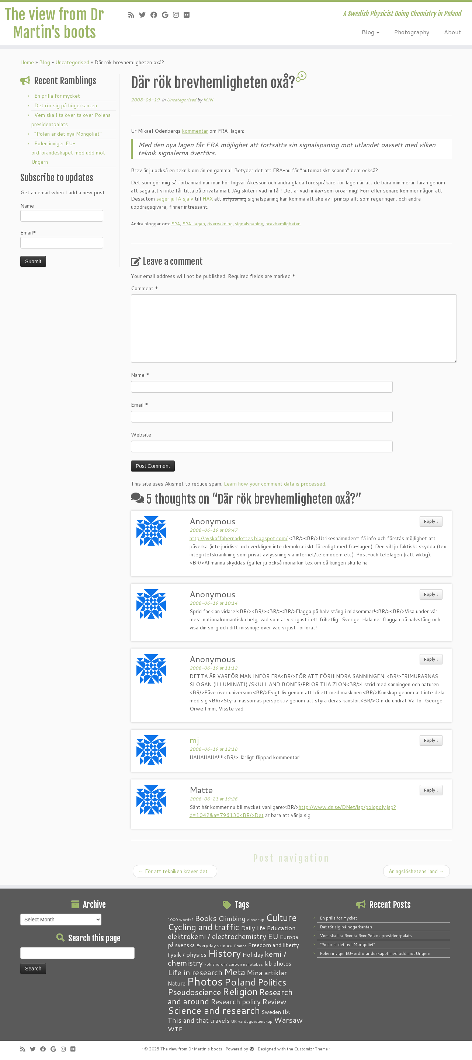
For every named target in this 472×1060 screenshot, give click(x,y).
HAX (207, 198)
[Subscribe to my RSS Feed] (133, 15)
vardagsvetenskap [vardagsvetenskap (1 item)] (255, 1021)
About (452, 32)
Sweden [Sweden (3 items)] (271, 1012)
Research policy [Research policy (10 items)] (236, 1002)
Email (139, 405)
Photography (411, 32)
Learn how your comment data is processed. (275, 483)
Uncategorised (72, 62)
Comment (144, 288)
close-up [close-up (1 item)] (255, 919)
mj (194, 740)
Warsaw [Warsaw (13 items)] (288, 1020)
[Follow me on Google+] (167, 15)
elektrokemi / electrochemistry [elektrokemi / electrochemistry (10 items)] (217, 936)
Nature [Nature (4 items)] (176, 983)
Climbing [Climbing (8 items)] (232, 918)
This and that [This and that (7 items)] (188, 1020)
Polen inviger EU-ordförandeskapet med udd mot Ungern (68, 153)
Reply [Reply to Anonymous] (431, 521)
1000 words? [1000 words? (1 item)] (180, 919)
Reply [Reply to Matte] (431, 790)
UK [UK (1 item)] (234, 1021)
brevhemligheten (283, 223)
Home (27, 62)
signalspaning (249, 223)
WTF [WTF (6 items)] (175, 1028)
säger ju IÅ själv (174, 198)
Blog (370, 32)
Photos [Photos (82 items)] (205, 981)
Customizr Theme (311, 1049)
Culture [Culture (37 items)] (281, 917)
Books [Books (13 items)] (206, 918)
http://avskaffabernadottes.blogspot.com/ (239, 538)
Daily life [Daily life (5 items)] (253, 928)
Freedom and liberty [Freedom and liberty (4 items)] (273, 945)
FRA (175, 223)
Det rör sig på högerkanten (65, 105)
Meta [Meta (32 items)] (234, 971)
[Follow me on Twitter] (144, 15)
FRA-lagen (193, 223)
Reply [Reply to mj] (431, 740)
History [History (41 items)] (224, 953)
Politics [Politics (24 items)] (272, 982)
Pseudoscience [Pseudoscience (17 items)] (194, 992)
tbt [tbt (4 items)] (286, 1012)
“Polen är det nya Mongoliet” (68, 134)
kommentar (195, 131)
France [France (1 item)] (240, 945)
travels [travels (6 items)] (220, 1020)
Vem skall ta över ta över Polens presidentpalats (366, 936)
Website (141, 434)
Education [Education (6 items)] (281, 927)
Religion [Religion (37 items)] (240, 991)
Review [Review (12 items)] (274, 1001)
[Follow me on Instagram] (178, 15)
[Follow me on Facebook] (156, 15)
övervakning (220, 223)
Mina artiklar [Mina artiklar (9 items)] (267, 972)
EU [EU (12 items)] (273, 936)
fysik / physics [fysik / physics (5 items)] (187, 954)
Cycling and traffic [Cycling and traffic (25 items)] (203, 927)
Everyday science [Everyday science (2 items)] (214, 945)
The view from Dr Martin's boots (54, 23)
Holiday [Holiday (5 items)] (252, 954)
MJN (208, 100)
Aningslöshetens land (416, 871)
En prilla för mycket (57, 96)
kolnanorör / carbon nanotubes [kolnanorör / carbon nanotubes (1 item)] (233, 964)
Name (61, 212)
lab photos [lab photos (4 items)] (277, 963)
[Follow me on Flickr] (189, 15)
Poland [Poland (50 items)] (240, 982)
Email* (61, 239)
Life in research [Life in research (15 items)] (195, 972)
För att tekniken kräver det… (175, 871)
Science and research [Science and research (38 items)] (214, 1010)
